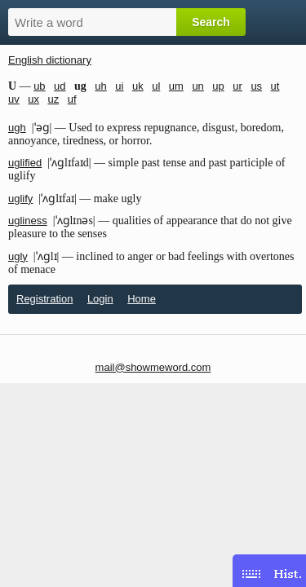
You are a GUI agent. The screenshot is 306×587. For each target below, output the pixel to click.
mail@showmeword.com (153, 367)
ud (59, 86)
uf (72, 99)
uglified (25, 163)
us (256, 86)
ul (156, 86)
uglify (20, 198)
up (218, 86)
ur (237, 86)
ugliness (27, 220)
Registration (44, 299)
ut (275, 86)
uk (138, 86)
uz (53, 99)
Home (141, 299)
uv (14, 99)
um (176, 86)
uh (100, 86)
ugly (18, 256)
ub (39, 86)
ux (33, 99)
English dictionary (49, 60)
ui (119, 86)
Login (100, 299)
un (197, 86)
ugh (17, 127)
